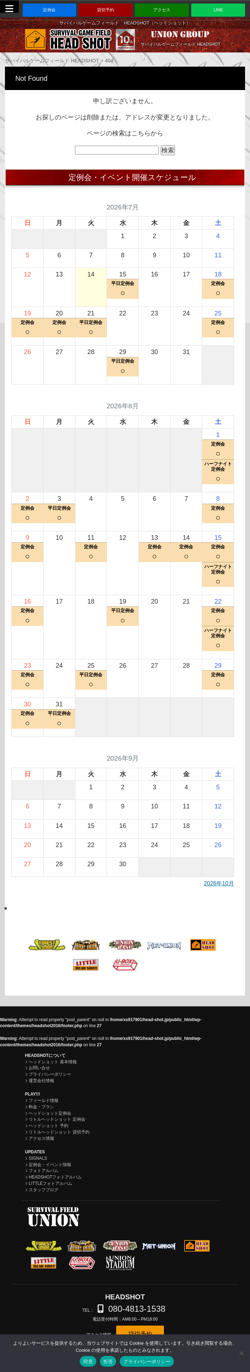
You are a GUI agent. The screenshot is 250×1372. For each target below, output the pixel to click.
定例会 (49, 9)
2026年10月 (219, 883)
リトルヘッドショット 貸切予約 (59, 1132)
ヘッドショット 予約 (48, 1125)
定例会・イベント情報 (50, 1164)
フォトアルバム (43, 1170)
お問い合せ (39, 1067)
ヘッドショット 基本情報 (52, 1061)
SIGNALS (38, 1158)
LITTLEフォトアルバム (50, 1183)
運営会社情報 (41, 1080)
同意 (88, 1361)
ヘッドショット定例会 (50, 1113)
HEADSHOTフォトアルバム (55, 1177)
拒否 (108, 1361)
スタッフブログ (43, 1189)
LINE (218, 9)
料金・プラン (41, 1106)
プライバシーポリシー (50, 1074)
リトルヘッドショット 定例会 (57, 1119)
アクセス (161, 9)
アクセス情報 (41, 1138)
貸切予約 (105, 9)
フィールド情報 (43, 1100)
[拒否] (241, 1353)
